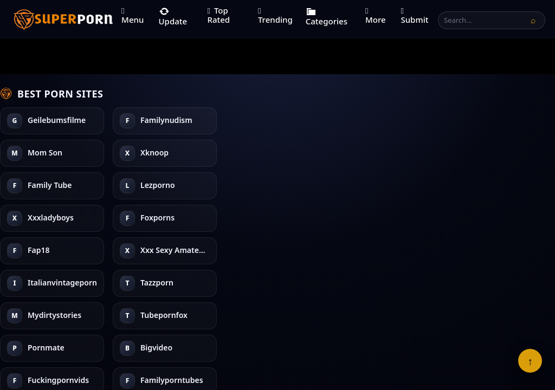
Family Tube (162, 120)
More (375, 16)
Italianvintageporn (287, 185)
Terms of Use (225, 348)
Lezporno (157, 153)
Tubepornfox (389, 153)
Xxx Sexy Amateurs (287, 153)
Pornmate (384, 185)
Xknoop (42, 218)
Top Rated (218, 15)
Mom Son (45, 185)
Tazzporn (269, 218)
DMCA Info (337, 348)
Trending (275, 16)
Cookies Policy (391, 348)
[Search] (533, 20)
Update (173, 16)
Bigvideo (382, 218)
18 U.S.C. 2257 (283, 348)
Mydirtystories (393, 120)
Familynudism (54, 153)
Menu (132, 16)
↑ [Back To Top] (530, 361)
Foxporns (157, 218)
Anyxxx (492, 218)
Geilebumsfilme (57, 120)
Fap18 (264, 120)
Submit (414, 16)
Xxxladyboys (163, 185)
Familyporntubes (510, 153)
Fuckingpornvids (509, 120)
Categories (326, 16)
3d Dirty (493, 185)
